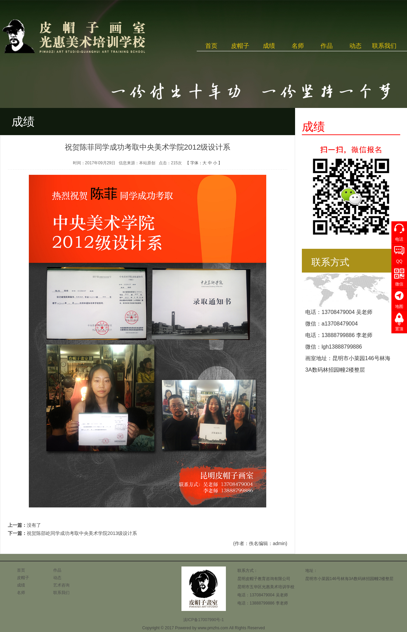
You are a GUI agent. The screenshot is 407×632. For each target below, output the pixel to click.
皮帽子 (240, 45)
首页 (211, 45)
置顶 (399, 329)
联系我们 (384, 45)
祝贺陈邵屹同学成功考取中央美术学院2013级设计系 (82, 533)
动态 (355, 45)
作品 (327, 45)
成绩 (269, 45)
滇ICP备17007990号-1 (203, 619)
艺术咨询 (61, 585)
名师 (298, 45)
